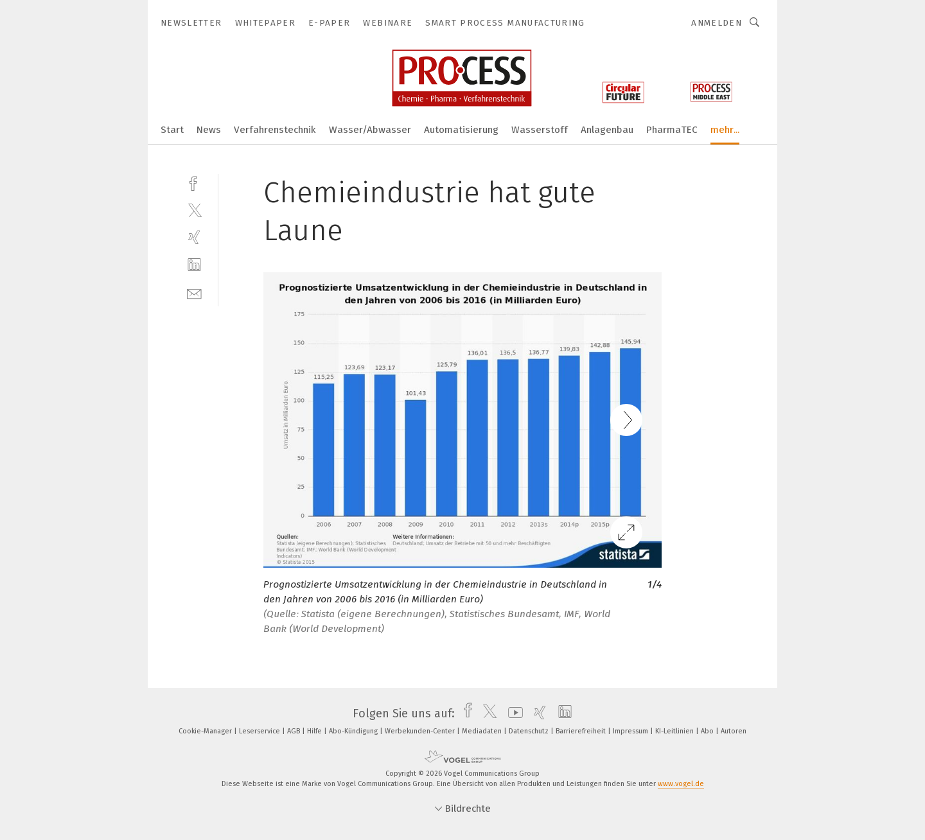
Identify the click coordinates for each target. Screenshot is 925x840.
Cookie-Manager (206, 731)
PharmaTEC (672, 130)
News (209, 130)
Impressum (631, 731)
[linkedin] (194, 265)
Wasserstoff (539, 130)
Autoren (733, 731)
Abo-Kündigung (354, 731)
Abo (708, 731)
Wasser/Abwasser (370, 130)
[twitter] (194, 210)
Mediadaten (483, 731)
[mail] (194, 292)
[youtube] (512, 713)
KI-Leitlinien (675, 731)
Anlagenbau (607, 130)
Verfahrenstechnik (275, 130)
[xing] (194, 237)
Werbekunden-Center (421, 731)
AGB (294, 731)
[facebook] (194, 182)
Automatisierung (461, 130)
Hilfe (315, 731)
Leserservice (260, 731)
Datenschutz (530, 731)
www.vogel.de (681, 784)
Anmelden (716, 22)
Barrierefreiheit (582, 731)
